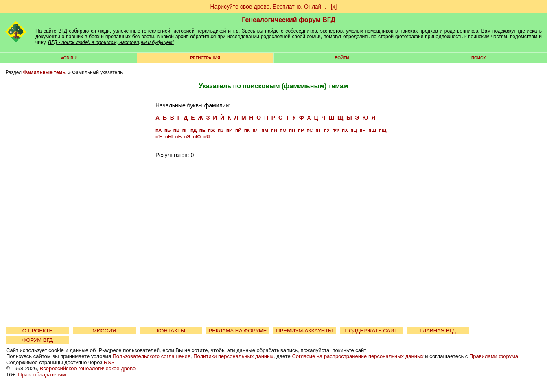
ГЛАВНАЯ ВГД (438, 331)
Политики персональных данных (233, 356)
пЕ (202, 130)
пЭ (187, 136)
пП (292, 130)
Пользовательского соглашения (151, 356)
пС (309, 130)
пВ (176, 130)
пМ (264, 130)
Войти (342, 58)
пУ (327, 130)
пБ (167, 130)
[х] (334, 6)
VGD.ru (69, 58)
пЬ (178, 136)
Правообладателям (42, 375)
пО (283, 130)
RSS (109, 362)
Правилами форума (493, 356)
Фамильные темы (44, 72)
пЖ (211, 130)
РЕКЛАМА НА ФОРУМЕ (237, 331)
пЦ (353, 130)
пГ (185, 130)
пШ (372, 130)
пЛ (255, 130)
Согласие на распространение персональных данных (357, 356)
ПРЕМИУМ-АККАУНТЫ (304, 331)
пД (193, 130)
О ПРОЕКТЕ (37, 331)
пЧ (362, 130)
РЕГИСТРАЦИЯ (205, 58)
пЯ (206, 136)
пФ (336, 130)
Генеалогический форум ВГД (288, 19)
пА (158, 130)
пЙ (238, 130)
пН (274, 130)
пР (301, 130)
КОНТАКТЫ (171, 331)
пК (247, 130)
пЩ (382, 130)
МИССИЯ (104, 331)
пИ (229, 130)
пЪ (158, 136)
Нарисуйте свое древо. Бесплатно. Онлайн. (268, 6)
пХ (345, 130)
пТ (318, 130)
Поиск (478, 58)
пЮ (197, 136)
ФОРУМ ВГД (37, 340)
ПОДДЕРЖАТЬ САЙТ (371, 331)
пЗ (220, 130)
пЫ (169, 136)
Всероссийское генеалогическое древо (88, 368)
